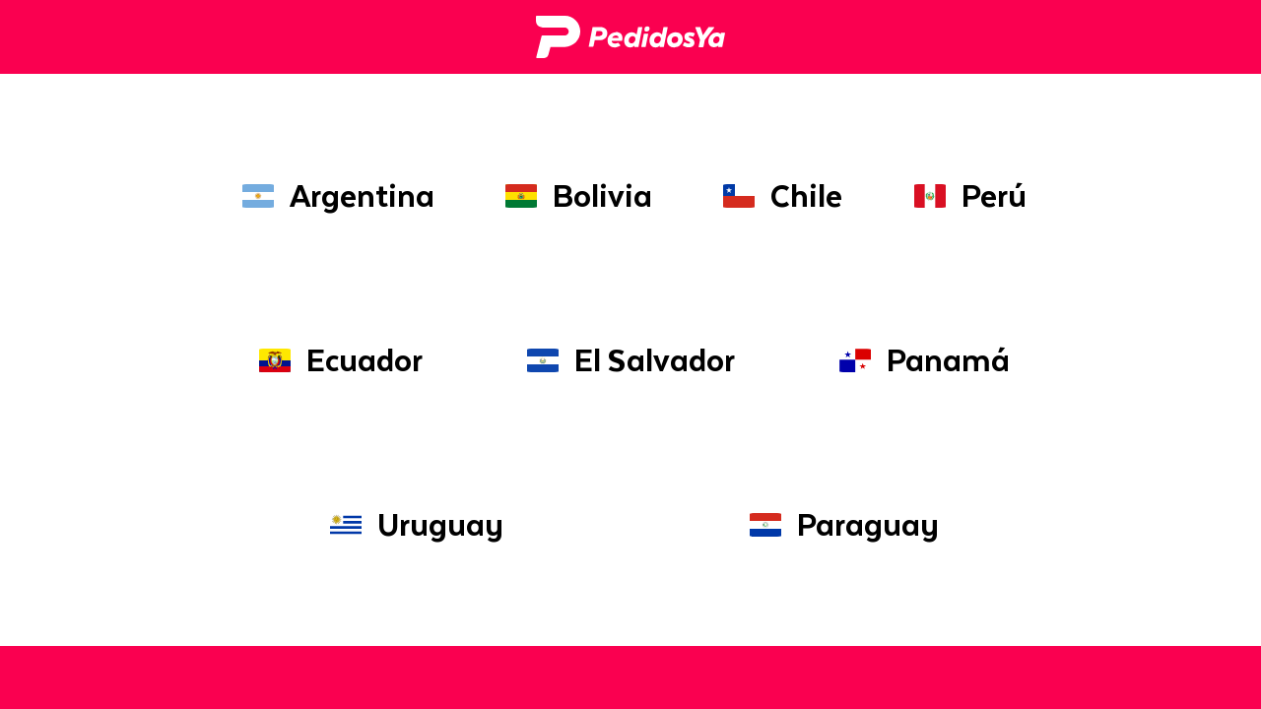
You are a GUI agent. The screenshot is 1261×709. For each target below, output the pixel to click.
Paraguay (840, 524)
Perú (966, 195)
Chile (778, 195)
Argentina (334, 195)
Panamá (920, 360)
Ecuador (337, 360)
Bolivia (575, 195)
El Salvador (627, 360)
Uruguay (412, 524)
